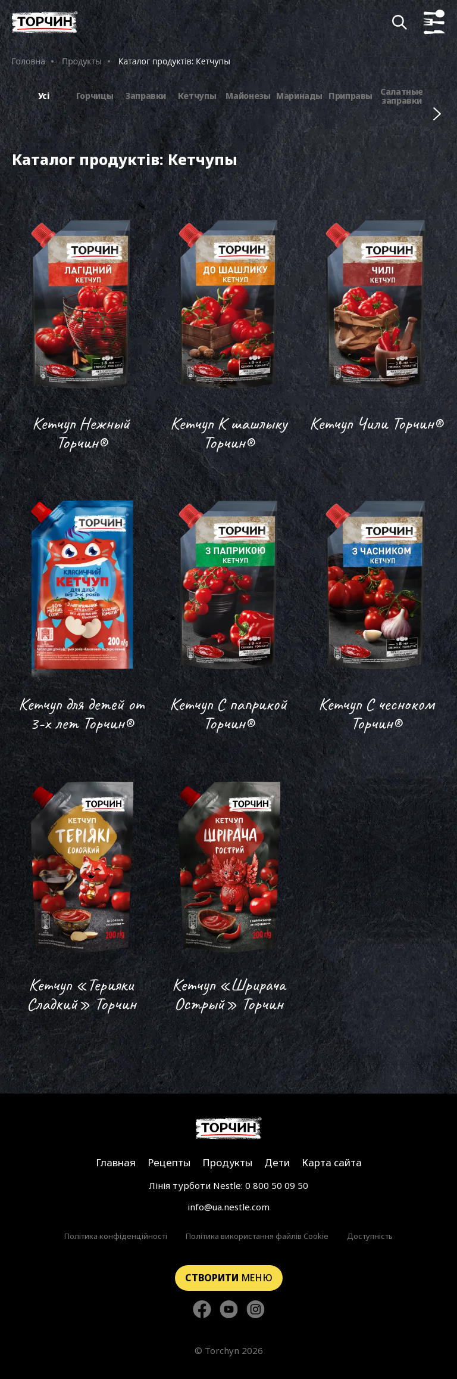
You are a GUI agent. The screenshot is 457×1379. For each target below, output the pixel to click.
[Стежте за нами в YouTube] (229, 1310)
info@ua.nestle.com (228, 1207)
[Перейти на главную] (45, 22)
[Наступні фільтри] (437, 113)
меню (229, 1277)
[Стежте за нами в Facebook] (202, 1310)
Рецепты (169, 1162)
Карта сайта (332, 1162)
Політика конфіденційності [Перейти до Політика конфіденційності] (115, 1236)
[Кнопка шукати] (399, 22)
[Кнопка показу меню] (434, 22)
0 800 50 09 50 (276, 1185)
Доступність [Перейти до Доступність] (370, 1236)
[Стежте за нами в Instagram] (255, 1310)
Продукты (82, 61)
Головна (28, 61)
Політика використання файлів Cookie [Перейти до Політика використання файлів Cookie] (257, 1236)
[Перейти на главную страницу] (229, 1128)
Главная (116, 1162)
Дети (277, 1162)
